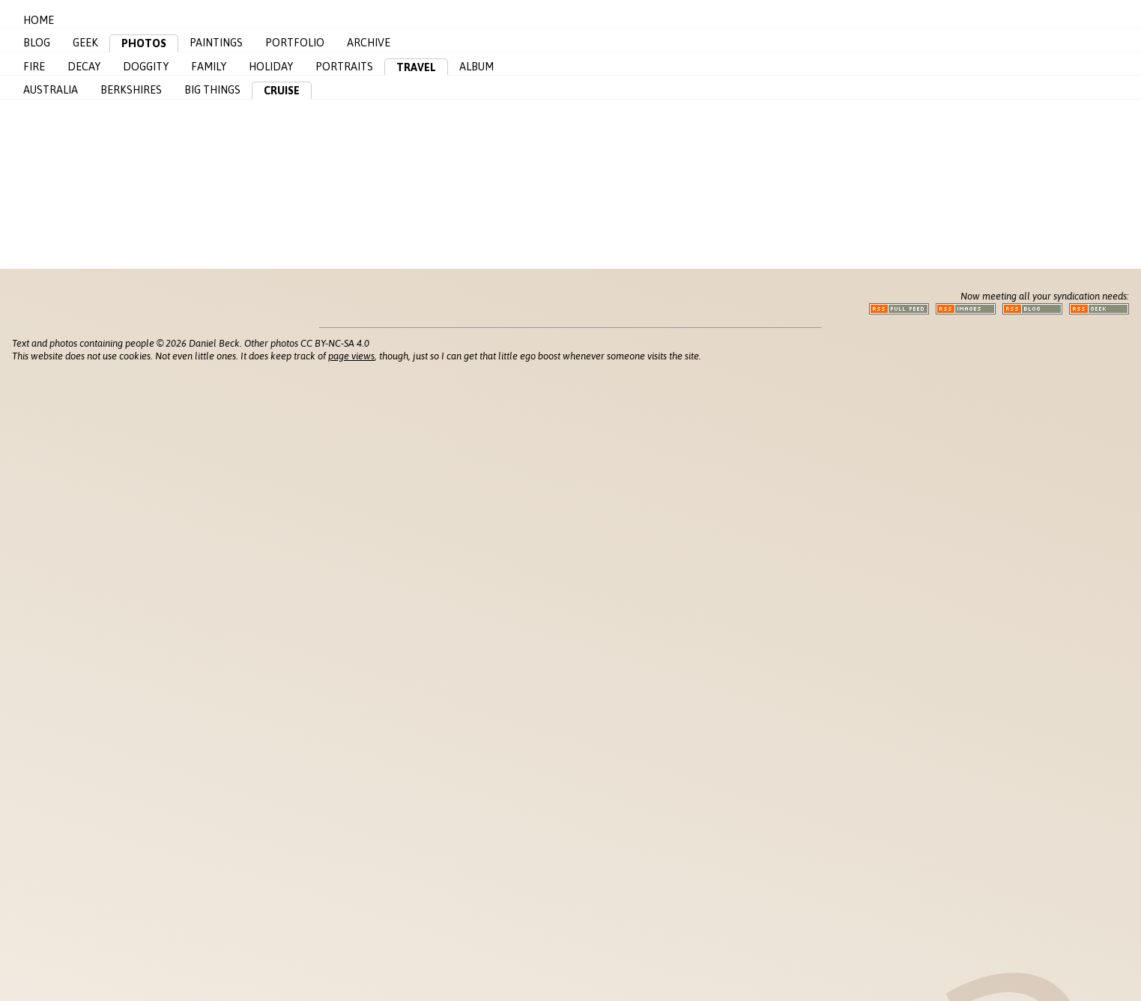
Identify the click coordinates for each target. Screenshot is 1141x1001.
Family (208, 67)
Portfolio (294, 43)
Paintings (216, 43)
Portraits (344, 67)
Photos (143, 43)
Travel (416, 67)
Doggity (146, 67)
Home (38, 20)
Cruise (282, 91)
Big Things (212, 90)
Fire (34, 67)
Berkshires (131, 90)
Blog (36, 43)
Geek (85, 43)
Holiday (271, 67)
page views (351, 356)
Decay (83, 67)
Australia (50, 90)
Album (476, 67)
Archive (368, 43)
